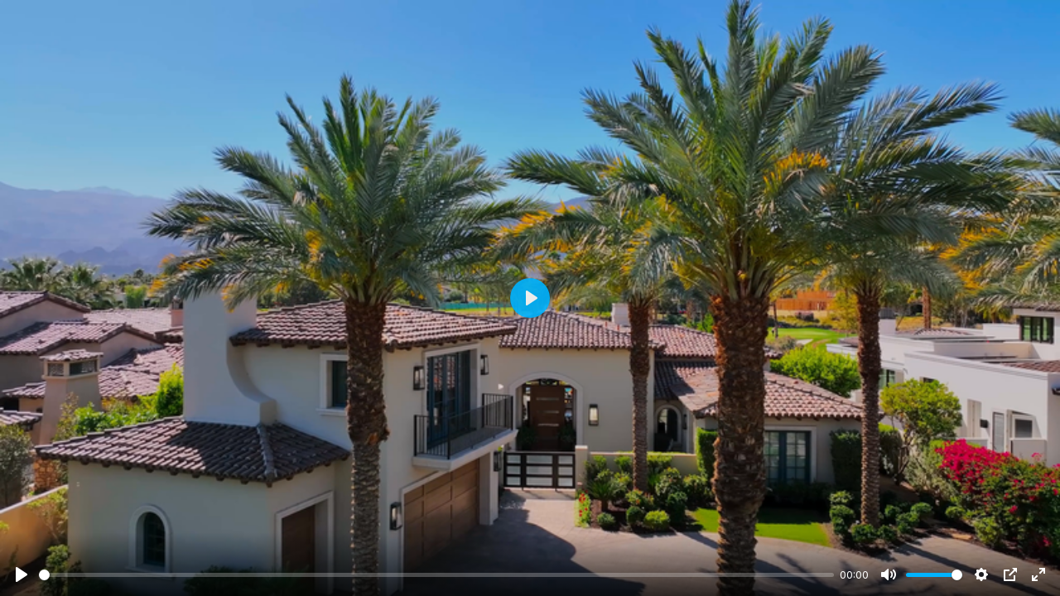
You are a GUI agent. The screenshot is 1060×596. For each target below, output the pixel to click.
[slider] (436, 575)
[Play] (21, 574)
